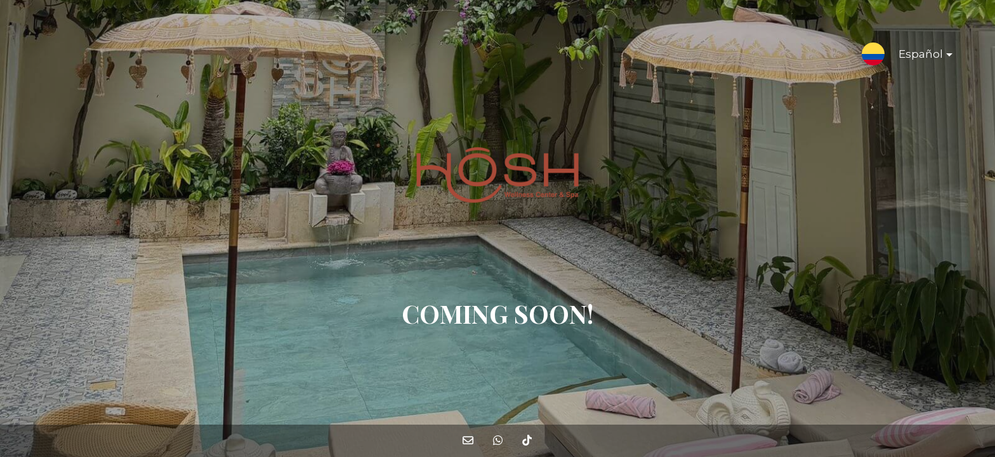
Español (915, 56)
